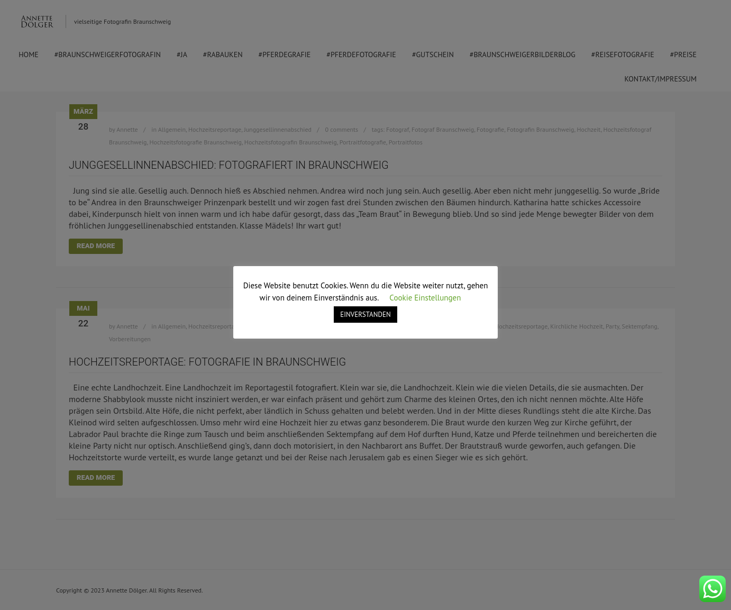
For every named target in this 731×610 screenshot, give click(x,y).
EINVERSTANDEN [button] (365, 314)
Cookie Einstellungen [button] (425, 298)
